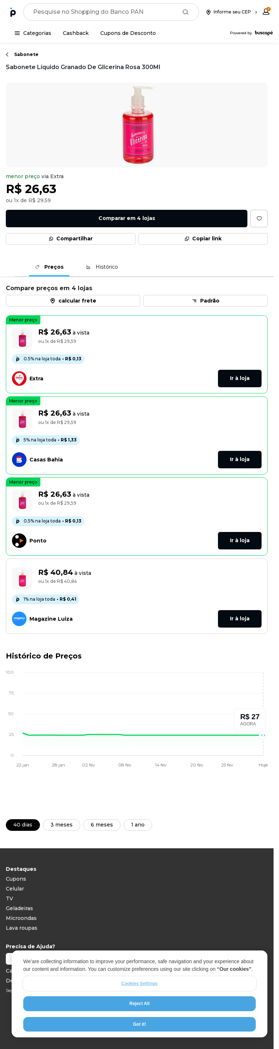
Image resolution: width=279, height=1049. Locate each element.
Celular (15, 888)
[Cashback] (75, 33)
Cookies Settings (139, 984)
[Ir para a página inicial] (13, 12)
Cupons (16, 879)
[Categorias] (33, 33)
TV (9, 898)
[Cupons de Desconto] (128, 33)
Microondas (21, 918)
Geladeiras (19, 908)
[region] (139, 994)
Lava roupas (21, 928)
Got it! (139, 1024)
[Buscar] (185, 12)
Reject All (139, 1004)
